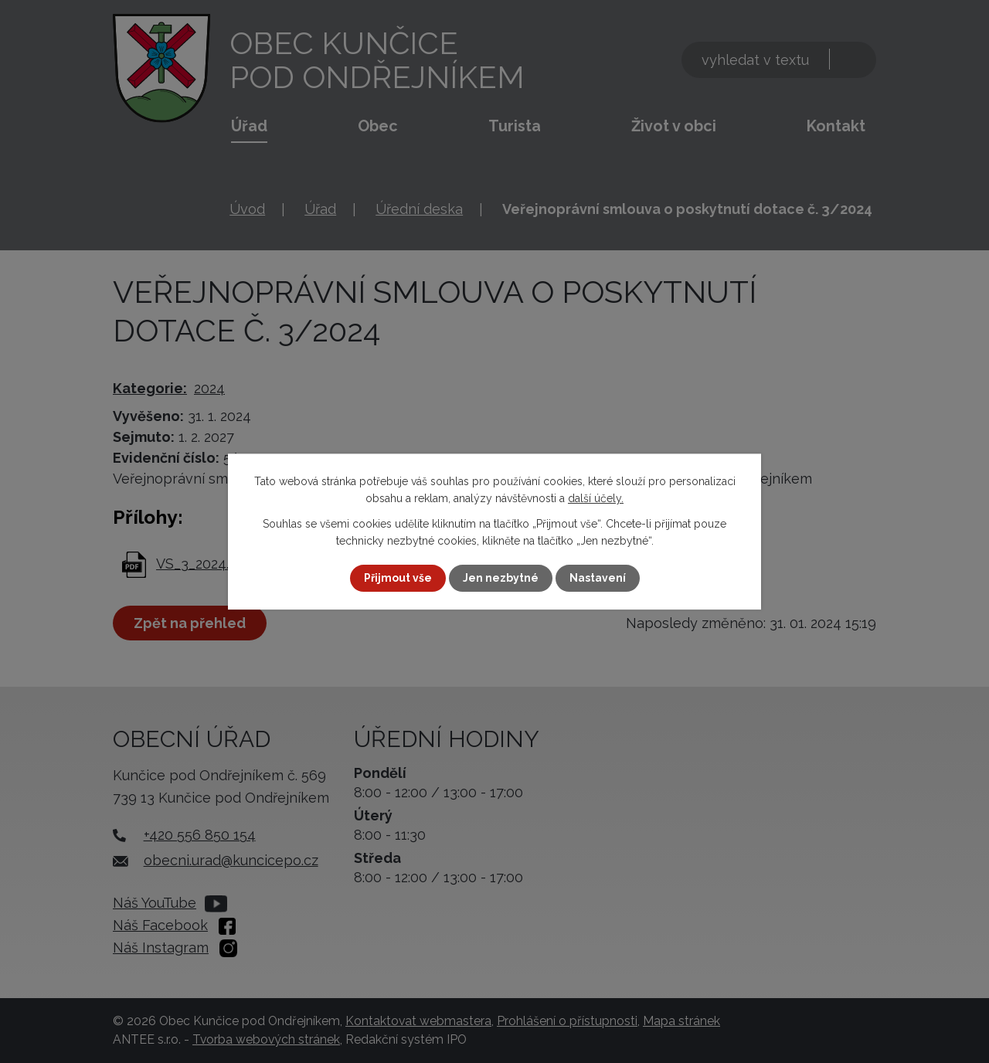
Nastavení (597, 578)
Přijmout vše (398, 578)
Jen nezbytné (501, 578)
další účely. (596, 498)
